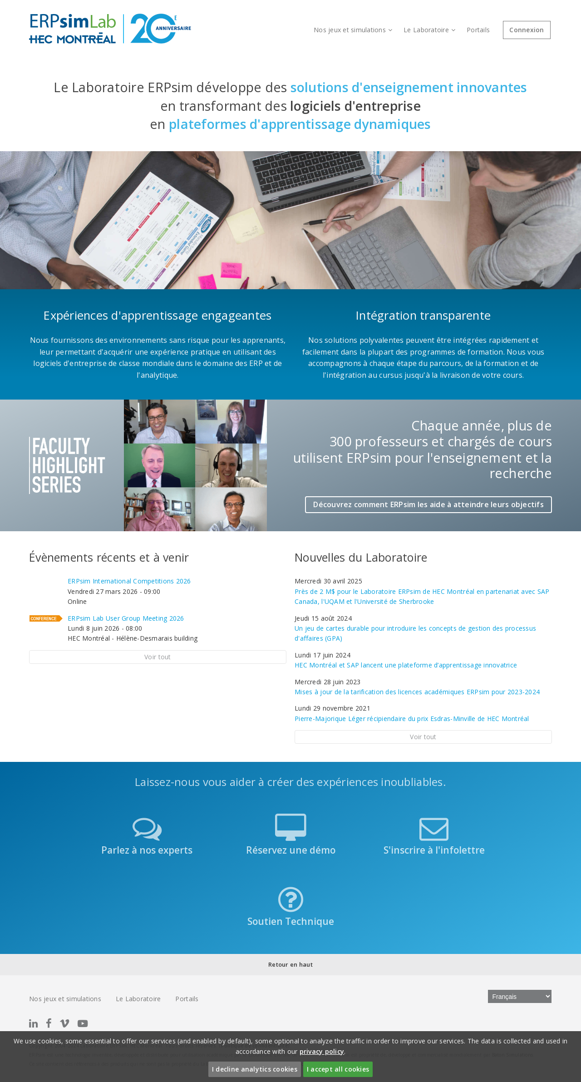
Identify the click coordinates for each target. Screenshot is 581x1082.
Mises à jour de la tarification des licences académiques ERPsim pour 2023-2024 (417, 691)
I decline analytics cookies (254, 1069)
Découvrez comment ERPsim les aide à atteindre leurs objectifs (428, 504)
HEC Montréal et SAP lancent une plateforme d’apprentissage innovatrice (406, 665)
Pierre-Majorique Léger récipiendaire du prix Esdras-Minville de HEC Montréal (412, 718)
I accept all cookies (338, 1069)
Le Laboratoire (429, 29)
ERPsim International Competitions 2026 (129, 581)
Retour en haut (290, 964)
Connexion (526, 29)
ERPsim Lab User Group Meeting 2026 (126, 618)
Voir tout (157, 656)
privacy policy (322, 1051)
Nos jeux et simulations (353, 29)
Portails (478, 29)
